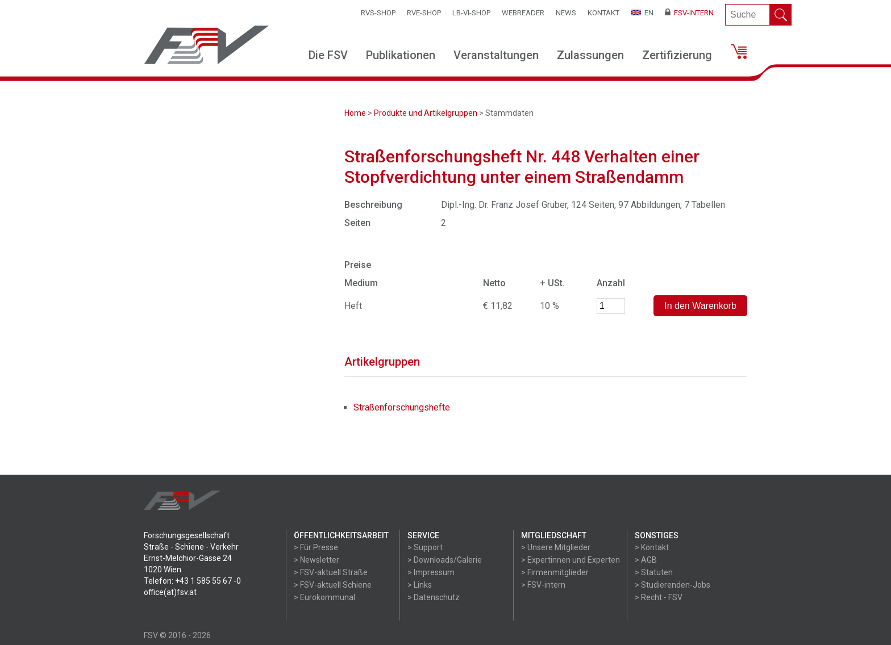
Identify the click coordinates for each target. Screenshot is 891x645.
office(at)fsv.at (170, 592)
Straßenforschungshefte (401, 407)
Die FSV (328, 55)
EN (642, 13)
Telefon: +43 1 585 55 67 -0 (192, 580)
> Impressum (431, 572)
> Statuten (654, 572)
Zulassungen (590, 55)
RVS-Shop (378, 13)
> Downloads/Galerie (444, 559)
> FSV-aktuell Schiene (333, 584)
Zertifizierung (677, 55)
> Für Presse (316, 547)
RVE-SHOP (424, 13)
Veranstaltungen (496, 55)
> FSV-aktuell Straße (331, 572)
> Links (419, 584)
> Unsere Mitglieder (555, 547)
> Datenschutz (433, 597)
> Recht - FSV (658, 597)
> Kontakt (652, 547)
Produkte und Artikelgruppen (425, 113)
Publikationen (400, 55)
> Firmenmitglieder (555, 572)
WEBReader (523, 13)
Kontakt (603, 13)
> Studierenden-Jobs (672, 584)
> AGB (646, 559)
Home (355, 113)
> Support (425, 547)
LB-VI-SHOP (471, 13)
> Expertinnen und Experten (570, 559)
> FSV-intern (543, 584)
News (566, 13)
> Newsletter (316, 559)
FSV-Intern (689, 13)
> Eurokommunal (324, 597)
